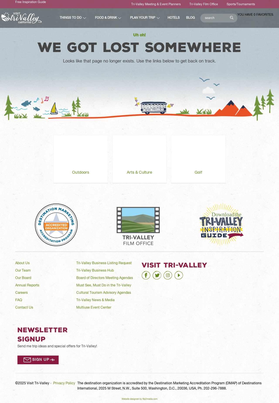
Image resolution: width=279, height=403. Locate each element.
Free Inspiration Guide (30, 2)
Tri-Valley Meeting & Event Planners (156, 4)
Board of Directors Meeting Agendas (104, 278)
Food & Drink (106, 17)
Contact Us (24, 307)
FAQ (18, 300)
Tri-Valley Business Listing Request (104, 263)
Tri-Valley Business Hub (95, 270)
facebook (149, 273)
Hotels (174, 17)
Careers (21, 293)
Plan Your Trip (142, 17)
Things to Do (71, 17)
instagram (171, 273)
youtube (180, 273)
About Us (22, 263)
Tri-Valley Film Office (203, 4)
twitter (157, 273)
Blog (190, 17)
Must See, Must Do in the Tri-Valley (103, 285)
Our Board (23, 278)
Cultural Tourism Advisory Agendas (103, 293)
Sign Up (40, 360)
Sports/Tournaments (241, 4)
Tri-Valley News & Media (95, 300)
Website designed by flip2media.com (140, 399)
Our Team (23, 270)
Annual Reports (27, 285)
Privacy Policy (64, 383)
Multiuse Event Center (93, 307)
